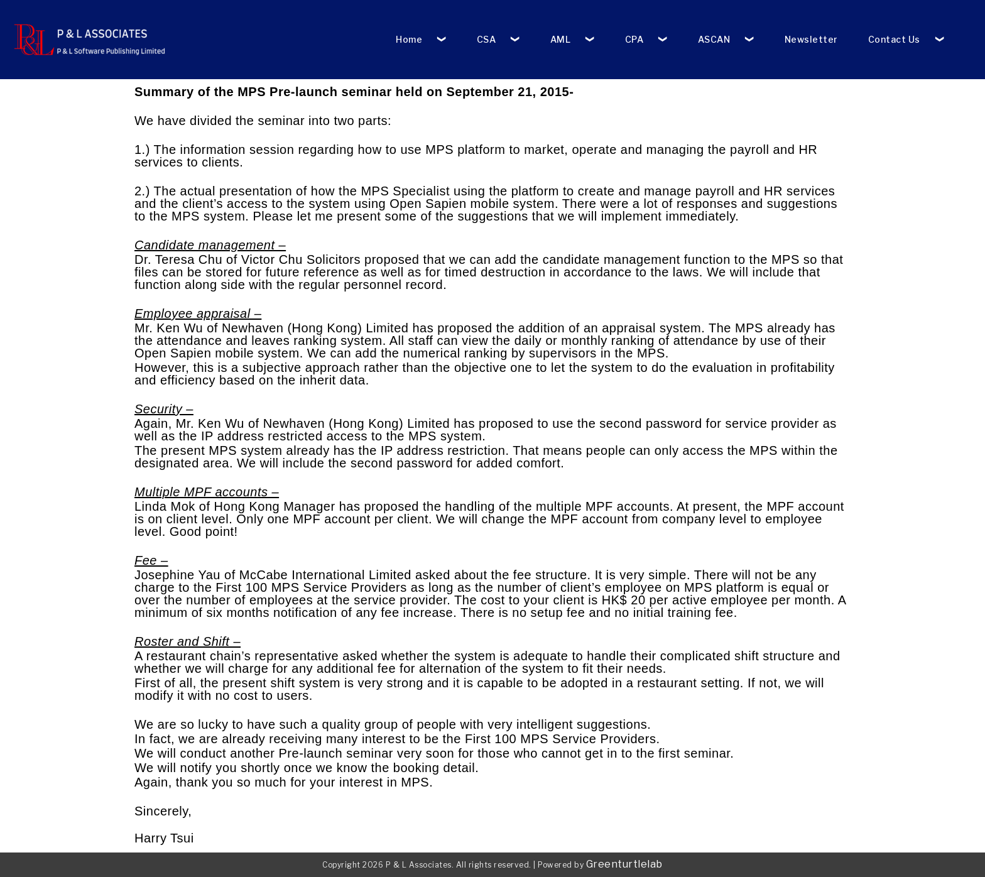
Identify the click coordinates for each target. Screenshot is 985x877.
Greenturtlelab (624, 864)
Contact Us (894, 39)
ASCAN (714, 39)
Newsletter (811, 39)
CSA (486, 39)
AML (560, 39)
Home (409, 39)
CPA (634, 39)
